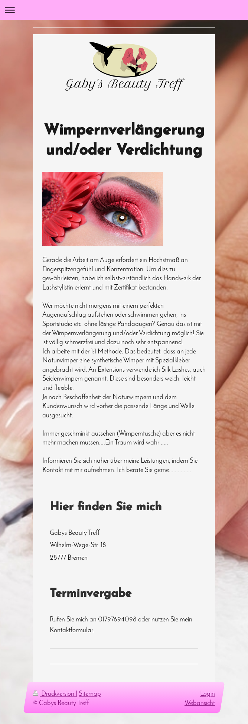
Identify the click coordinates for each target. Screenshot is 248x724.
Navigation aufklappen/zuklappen (124, 10)
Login (207, 694)
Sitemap (90, 694)
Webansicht (200, 703)
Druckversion (54, 694)
